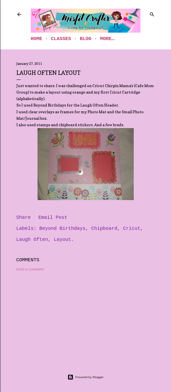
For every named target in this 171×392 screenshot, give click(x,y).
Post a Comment (30, 269)
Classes (61, 39)
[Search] (152, 13)
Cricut (131, 228)
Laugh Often (32, 239)
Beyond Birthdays (62, 228)
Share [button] (23, 217)
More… (107, 39)
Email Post (52, 217)
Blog (85, 39)
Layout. (64, 239)
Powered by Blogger (86, 377)
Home (36, 39)
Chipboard (104, 228)
